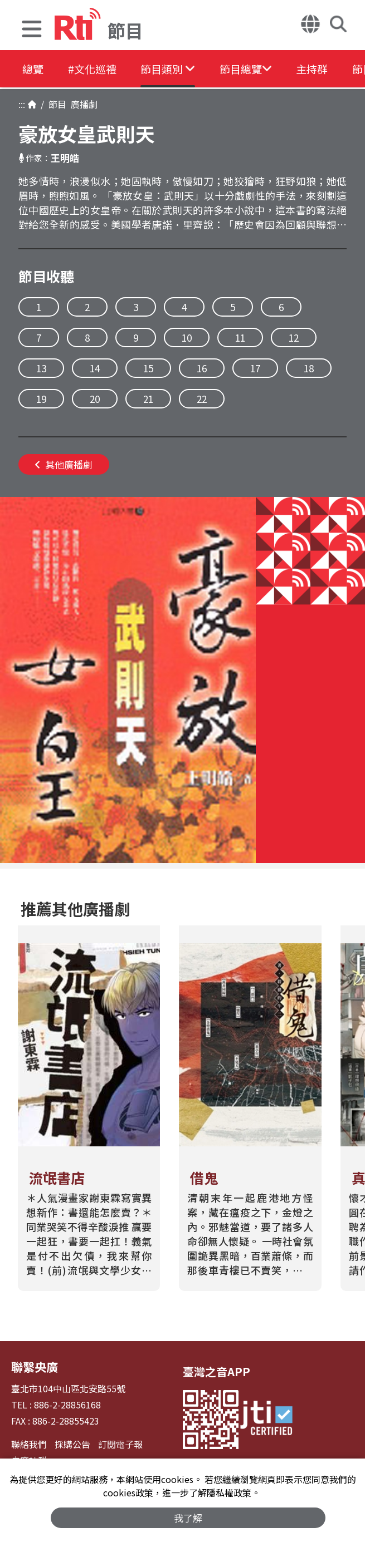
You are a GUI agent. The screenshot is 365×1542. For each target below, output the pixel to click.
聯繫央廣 (33, 1366)
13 (41, 368)
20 (95, 399)
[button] (32, 30)
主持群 (335, 69)
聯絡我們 (29, 1443)
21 (148, 399)
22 (202, 399)
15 (148, 368)
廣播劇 (82, 104)
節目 (55, 104)
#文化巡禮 (98, 69)
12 (294, 337)
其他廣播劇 (64, 464)
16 (202, 368)
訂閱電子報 (120, 1443)
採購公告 (72, 1443)
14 (95, 368)
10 (187, 337)
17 (255, 368)
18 (309, 368)
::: (21, 104)
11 (240, 337)
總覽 (33, 69)
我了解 (188, 1517)
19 (41, 399)
